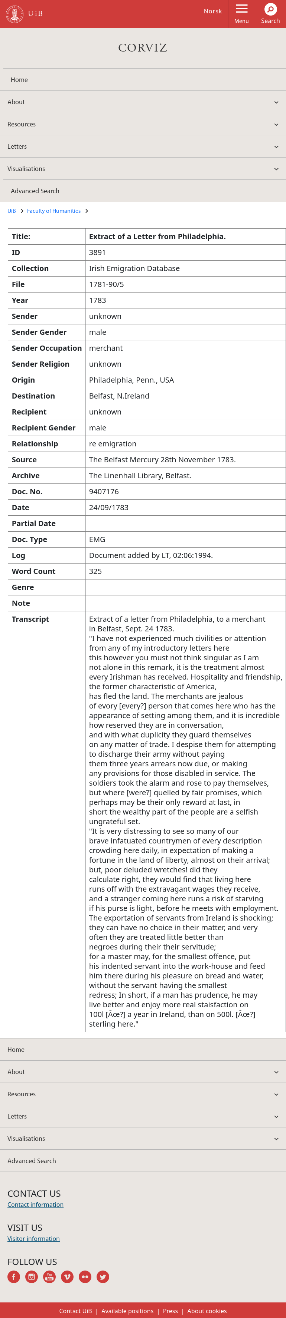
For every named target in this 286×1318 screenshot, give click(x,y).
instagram (34, 1278)
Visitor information (33, 1239)
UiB (11, 210)
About (16, 102)
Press (170, 1311)
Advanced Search (35, 190)
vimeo (70, 1278)
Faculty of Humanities (54, 210)
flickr (88, 1278)
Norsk (213, 11)
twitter (105, 1278)
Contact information (35, 1204)
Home (19, 79)
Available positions (127, 1311)
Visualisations (26, 168)
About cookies (207, 1311)
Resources (21, 124)
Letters (17, 146)
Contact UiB (75, 1311)
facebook (16, 1278)
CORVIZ (143, 48)
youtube (52, 1278)
